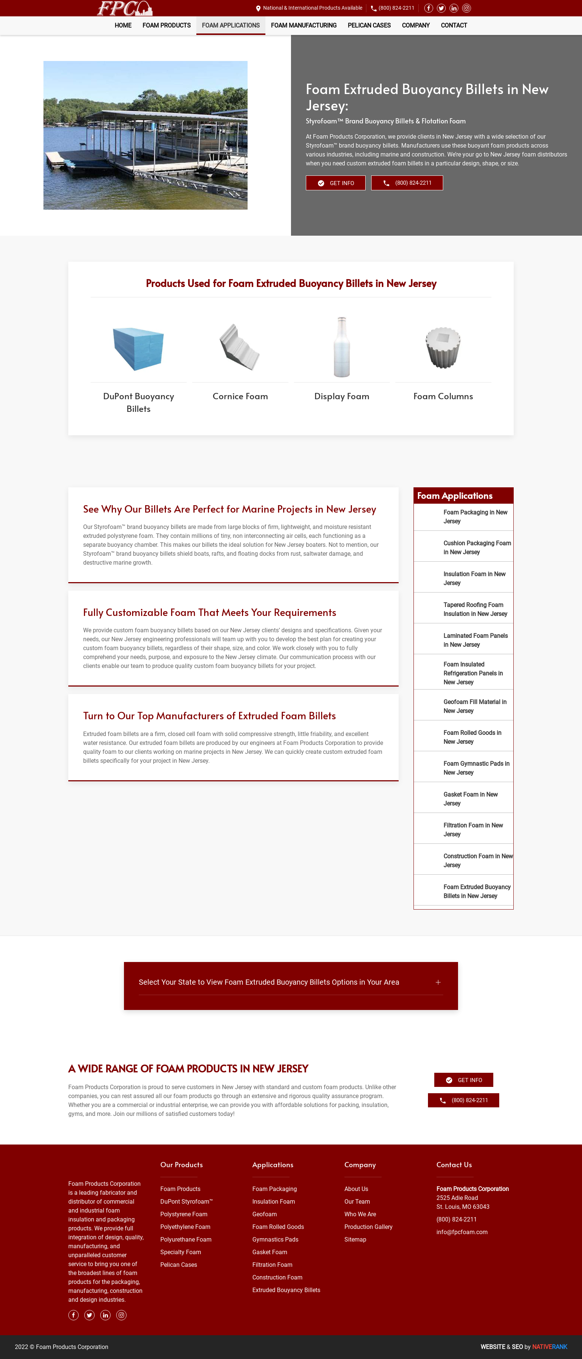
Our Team (357, 1201)
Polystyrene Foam (183, 1214)
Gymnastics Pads (275, 1239)
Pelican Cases (369, 25)
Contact (454, 25)
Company (416, 25)
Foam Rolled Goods (278, 1226)
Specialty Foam (180, 1252)
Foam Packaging (274, 1188)
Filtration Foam (272, 1264)
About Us (356, 1188)
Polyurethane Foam (186, 1239)
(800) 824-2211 (397, 8)
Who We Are (360, 1214)
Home (123, 25)
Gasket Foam (269, 1252)
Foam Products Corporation (472, 1188)
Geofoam (264, 1214)
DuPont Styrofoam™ (186, 1201)
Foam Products (167, 25)
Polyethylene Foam (185, 1226)
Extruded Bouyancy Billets (286, 1290)
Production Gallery (368, 1226)
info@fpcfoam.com (462, 1232)
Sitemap (355, 1239)
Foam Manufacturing (304, 25)
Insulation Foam (273, 1201)
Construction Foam (277, 1277)
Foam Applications (231, 25)
